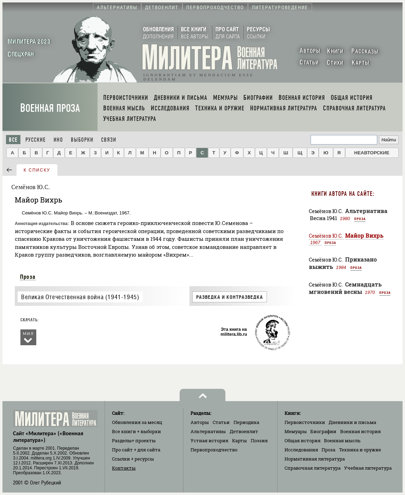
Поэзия (259, 440)
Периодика (246, 422)
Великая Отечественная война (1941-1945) (80, 297)
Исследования (301, 449)
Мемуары (296, 431)
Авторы (200, 422)
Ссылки (133, 459)
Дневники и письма (352, 422)
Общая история (302, 440)
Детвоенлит (244, 431)
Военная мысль (342, 440)
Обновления (137, 422)
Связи (108, 139)
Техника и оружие (360, 449)
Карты (239, 440)
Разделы (134, 440)
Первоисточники (305, 422)
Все (13, 139)
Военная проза (50, 108)
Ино (58, 139)
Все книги (136, 431)
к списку (37, 170)
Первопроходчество (214, 449)
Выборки (82, 139)
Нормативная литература (315, 459)
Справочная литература (313, 468)
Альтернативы (208, 431)
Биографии (323, 431)
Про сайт (136, 449)
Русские (35, 139)
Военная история (360, 431)
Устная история (209, 440)
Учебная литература (368, 468)
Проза (28, 277)
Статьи (221, 422)
